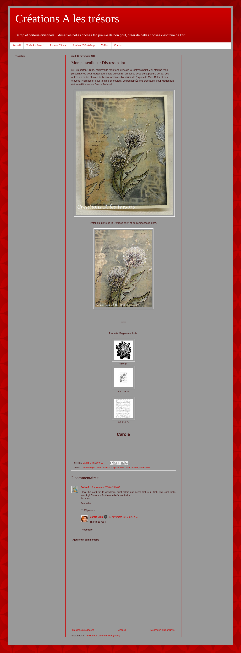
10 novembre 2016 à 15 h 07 (105, 487)
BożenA (85, 487)
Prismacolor (144, 467)
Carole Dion (96, 517)
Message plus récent (83, 630)
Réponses (89, 510)
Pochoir (134, 467)
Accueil (16, 45)
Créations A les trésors (67, 18)
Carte (98, 467)
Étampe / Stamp (58, 45)
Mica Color (125, 467)
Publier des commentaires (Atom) (103, 635)
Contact (118, 45)
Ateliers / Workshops (84, 45)
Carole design (88, 467)
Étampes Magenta (110, 467)
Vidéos (105, 45)
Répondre (86, 503)
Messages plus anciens (162, 630)
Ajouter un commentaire (85, 539)
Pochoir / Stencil (35, 45)
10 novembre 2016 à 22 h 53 (123, 517)
